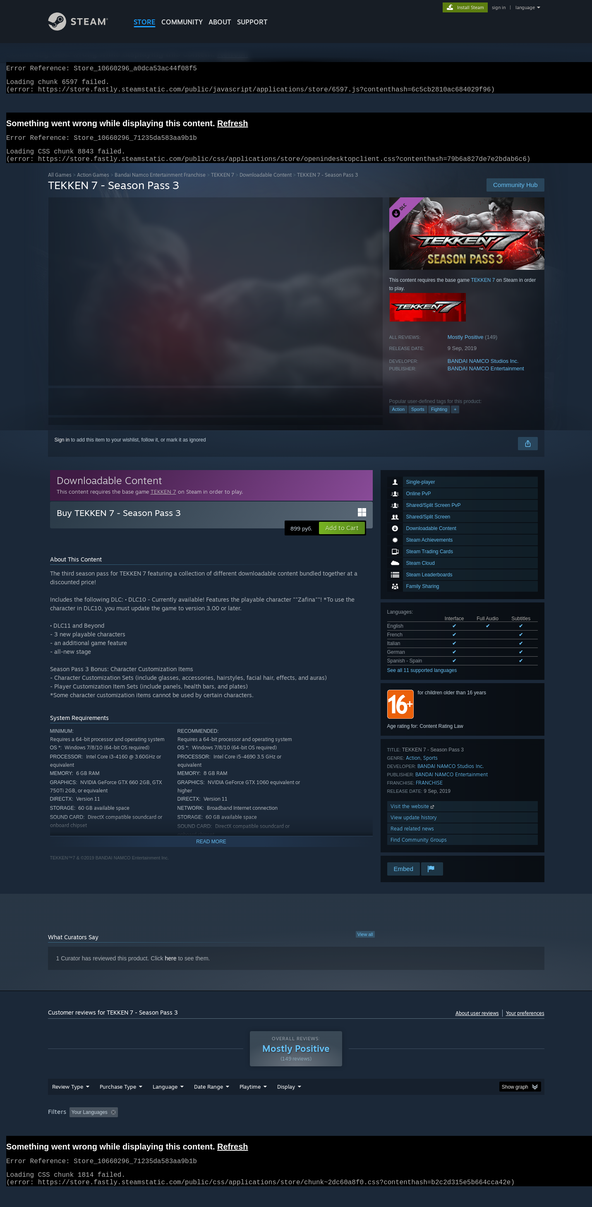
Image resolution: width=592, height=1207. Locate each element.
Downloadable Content (266, 185)
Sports (417, 419)
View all (365, 944)
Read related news (412, 838)
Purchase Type (118, 1102)
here (171, 968)
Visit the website (413, 816)
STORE (145, 22)
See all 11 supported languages (422, 680)
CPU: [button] (408, 1128)
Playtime (250, 1102)
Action (398, 419)
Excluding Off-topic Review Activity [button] (173, 1128)
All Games (60, 185)
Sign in (62, 450)
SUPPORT (252, 22)
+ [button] (455, 419)
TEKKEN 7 (222, 185)
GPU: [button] (436, 1128)
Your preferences (525, 1023)
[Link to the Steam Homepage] (84, 28)
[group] (296, 1128)
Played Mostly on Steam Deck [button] (296, 1128)
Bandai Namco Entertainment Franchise (160, 185)
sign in (499, 7)
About (220, 22)
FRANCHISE (429, 792)
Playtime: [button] (237, 1128)
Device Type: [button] (472, 1128)
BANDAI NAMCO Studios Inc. (483, 371)
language (525, 7)
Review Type (67, 1102)
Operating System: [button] (365, 1128)
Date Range (208, 1102)
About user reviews (477, 1023)
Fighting (439, 419)
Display (286, 1102)
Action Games (93, 185)
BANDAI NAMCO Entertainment (486, 378)
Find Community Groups (419, 850)
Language (165, 1102)
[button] (342, 538)
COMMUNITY (182, 22)
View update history (414, 827)
